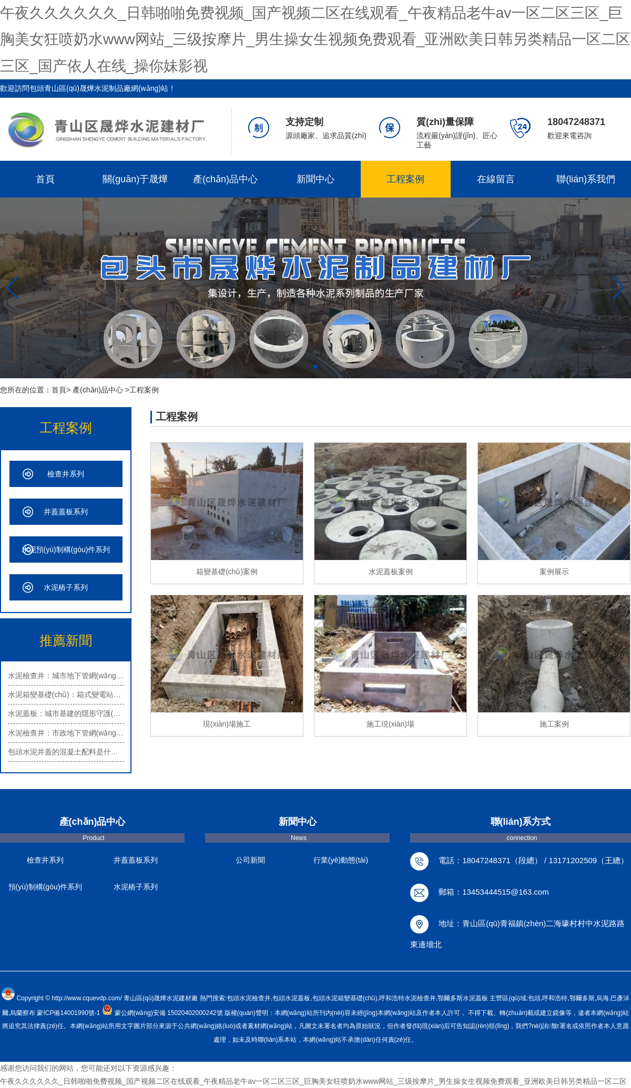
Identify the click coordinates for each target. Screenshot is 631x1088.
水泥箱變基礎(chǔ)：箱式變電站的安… (66, 694)
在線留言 (496, 179)
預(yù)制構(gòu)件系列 (45, 887)
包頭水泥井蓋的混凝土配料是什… (63, 752)
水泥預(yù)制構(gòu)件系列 (66, 549)
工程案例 (405, 179)
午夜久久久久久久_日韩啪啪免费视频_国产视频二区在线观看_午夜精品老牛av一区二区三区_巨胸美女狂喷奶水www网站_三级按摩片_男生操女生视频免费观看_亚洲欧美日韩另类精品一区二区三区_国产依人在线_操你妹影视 (315, 39)
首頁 (45, 179)
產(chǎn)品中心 (225, 179)
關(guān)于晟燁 (135, 179)
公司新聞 (250, 860)
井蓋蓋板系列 (66, 511)
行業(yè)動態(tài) (340, 860)
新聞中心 (315, 179)
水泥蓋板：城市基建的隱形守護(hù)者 (66, 713)
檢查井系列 (65, 474)
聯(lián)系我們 (585, 179)
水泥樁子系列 (66, 587)
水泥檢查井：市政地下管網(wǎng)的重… (66, 733)
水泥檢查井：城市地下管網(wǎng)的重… (66, 675)
